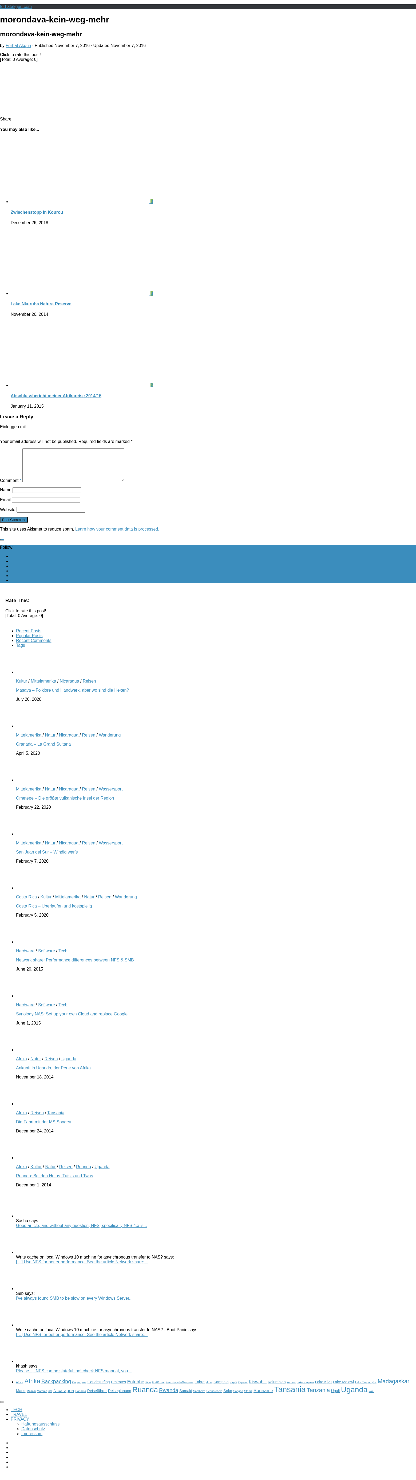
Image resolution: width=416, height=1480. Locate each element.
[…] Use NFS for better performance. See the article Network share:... (82, 1268)
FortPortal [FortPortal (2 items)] (158, 1388)
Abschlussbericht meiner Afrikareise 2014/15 (56, 396)
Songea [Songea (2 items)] (238, 1397)
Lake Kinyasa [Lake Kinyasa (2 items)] (305, 1388)
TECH (16, 1416)
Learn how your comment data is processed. (117, 535)
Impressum (31, 1440)
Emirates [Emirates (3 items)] (118, 1388)
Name (5, 496)
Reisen (89, 687)
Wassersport (110, 795)
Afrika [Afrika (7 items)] (32, 1387)
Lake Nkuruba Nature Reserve (41, 304)
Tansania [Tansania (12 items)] (290, 1395)
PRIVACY (20, 1425)
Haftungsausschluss (40, 1430)
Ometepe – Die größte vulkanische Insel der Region (65, 804)
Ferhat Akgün (18, 45)
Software (46, 957)
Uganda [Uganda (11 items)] (354, 1396)
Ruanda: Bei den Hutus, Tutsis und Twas (54, 1182)
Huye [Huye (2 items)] (209, 1388)
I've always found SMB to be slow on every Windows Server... (74, 1304)
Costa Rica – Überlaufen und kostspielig (54, 912)
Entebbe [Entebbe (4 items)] (135, 1388)
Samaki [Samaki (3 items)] (185, 1397)
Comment (10, 487)
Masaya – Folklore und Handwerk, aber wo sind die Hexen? (72, 696)
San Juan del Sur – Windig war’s (47, 858)
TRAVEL (19, 1421)
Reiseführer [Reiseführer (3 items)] (97, 1397)
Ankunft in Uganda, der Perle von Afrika (53, 1074)
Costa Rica (26, 903)
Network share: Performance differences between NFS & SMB (75, 966)
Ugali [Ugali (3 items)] (335, 1397)
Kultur (21, 687)
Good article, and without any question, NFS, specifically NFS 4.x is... (81, 1232)
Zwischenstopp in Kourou (37, 212)
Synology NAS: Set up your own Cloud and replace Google (72, 1020)
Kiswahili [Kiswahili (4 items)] (258, 1388)
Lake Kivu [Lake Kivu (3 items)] (323, 1388)
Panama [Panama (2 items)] (81, 1397)
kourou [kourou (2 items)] (291, 1388)
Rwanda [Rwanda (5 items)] (168, 1397)
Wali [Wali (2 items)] (371, 1397)
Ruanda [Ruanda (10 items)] (145, 1396)
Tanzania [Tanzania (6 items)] (318, 1396)
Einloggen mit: (13, 426)
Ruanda (83, 1173)
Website (7, 516)
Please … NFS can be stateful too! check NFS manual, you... (74, 1377)
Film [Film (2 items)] (148, 1388)
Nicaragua (69, 687)
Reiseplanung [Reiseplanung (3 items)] (119, 1397)
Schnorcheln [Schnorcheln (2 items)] (214, 1397)
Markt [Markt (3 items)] (21, 1397)
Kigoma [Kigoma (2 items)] (243, 1388)
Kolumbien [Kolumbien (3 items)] (277, 1388)
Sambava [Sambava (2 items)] (199, 1397)
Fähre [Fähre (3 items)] (199, 1388)
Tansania (55, 1119)
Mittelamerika (43, 687)
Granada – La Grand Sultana (43, 750)
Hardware (25, 957)
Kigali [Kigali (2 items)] (233, 1388)
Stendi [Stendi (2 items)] (248, 1397)
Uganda (68, 1065)
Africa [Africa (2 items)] (19, 1388)
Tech (63, 957)
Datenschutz (33, 1435)
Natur (50, 741)
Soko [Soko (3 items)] (227, 1397)
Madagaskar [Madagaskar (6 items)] (393, 1387)
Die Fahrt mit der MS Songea (43, 1128)
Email (5, 506)
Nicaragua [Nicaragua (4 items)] (63, 1397)
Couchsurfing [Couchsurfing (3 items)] (99, 1388)
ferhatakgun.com (16, 6)
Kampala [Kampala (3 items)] (220, 1388)
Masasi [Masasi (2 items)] (31, 1397)
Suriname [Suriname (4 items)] (263, 1397)
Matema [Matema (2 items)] (42, 1397)
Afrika (21, 1065)
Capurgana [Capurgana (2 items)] (79, 1388)
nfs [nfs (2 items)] (50, 1397)
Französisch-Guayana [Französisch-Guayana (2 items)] (179, 1388)
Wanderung (110, 741)
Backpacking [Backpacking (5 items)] (56, 1388)
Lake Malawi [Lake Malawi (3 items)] (343, 1388)
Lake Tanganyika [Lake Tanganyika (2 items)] (366, 1388)
